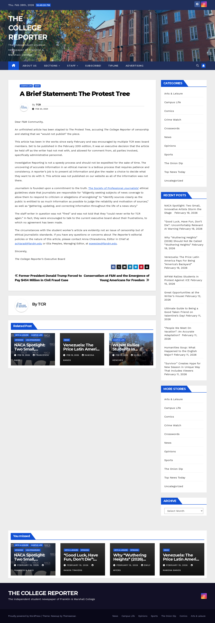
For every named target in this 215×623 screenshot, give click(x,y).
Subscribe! (93, 65)
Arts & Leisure (21, 335)
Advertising (135, 65)
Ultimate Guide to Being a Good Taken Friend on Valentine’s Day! (181, 312)
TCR (38, 104)
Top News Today (174, 171)
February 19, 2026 (28, 565)
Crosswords (172, 128)
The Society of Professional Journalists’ (113, 188)
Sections (51, 65)
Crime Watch (172, 119)
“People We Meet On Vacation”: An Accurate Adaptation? (179, 331)
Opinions (19, 340)
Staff (71, 65)
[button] (197, 65)
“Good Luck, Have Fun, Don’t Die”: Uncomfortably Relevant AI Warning (183, 225)
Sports (168, 154)
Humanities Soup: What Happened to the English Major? (180, 351)
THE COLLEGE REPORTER (27, 27)
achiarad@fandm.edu (28, 243)
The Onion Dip (173, 163)
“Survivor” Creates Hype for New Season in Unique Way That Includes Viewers (182, 367)
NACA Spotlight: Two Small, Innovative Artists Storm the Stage (183, 209)
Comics (169, 111)
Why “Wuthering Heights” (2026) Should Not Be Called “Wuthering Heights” (183, 241)
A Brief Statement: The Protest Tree (75, 94)
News (37, 86)
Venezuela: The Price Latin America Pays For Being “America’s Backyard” (181, 260)
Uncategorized (33, 340)
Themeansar (69, 616)
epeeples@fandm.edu (103, 243)
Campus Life (26, 86)
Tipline (113, 65)
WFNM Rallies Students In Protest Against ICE (131, 349)
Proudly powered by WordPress (24, 616)
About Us (30, 65)
